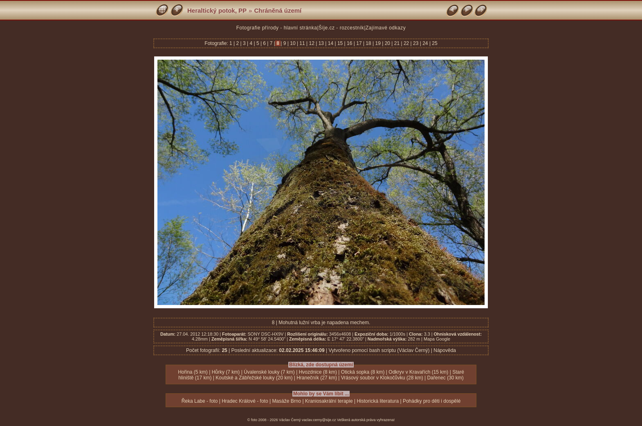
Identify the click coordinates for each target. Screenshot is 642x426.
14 (330, 43)
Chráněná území (277, 10)
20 (387, 43)
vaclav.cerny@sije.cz (319, 420)
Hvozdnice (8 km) (318, 372)
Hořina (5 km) (193, 372)
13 (321, 43)
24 (425, 43)
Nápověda (444, 350)
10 (293, 43)
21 (397, 43)
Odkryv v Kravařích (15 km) (418, 372)
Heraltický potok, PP (217, 10)
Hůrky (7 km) (226, 372)
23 (416, 43)
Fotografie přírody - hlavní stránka (276, 28)
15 (340, 43)
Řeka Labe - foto (200, 401)
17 (359, 43)
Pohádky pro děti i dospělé (431, 401)
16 (350, 43)
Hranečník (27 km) (316, 378)
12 (312, 43)
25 (434, 43)
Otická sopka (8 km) (363, 372)
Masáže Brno (286, 401)
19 (378, 43)
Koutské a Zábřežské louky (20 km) (253, 378)
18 (368, 43)
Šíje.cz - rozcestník (341, 28)
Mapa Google (437, 338)
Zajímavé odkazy (386, 28)
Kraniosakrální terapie (329, 401)
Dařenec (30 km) (445, 378)
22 (406, 43)
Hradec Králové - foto (245, 401)
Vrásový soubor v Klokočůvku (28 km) (382, 378)
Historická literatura (378, 401)
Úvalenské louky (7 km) (269, 372)
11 (302, 43)
